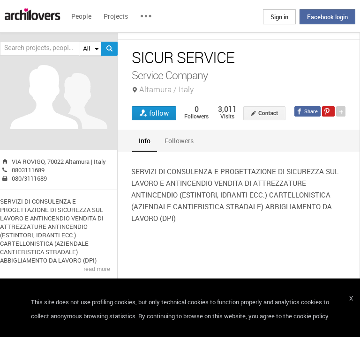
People (81, 16)
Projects (116, 16)
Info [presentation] (144, 140)
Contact (268, 113)
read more (96, 268)
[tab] (145, 141)
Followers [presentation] (179, 140)
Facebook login (327, 17)
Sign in (279, 17)
